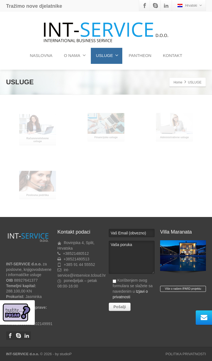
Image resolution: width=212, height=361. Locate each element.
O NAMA (75, 55)
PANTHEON (140, 55)
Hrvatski (189, 5)
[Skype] (155, 5)
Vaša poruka (132, 257)
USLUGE (107, 55)
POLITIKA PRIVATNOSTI (186, 354)
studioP (65, 354)
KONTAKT (172, 55)
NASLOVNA (41, 55)
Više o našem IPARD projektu (183, 288)
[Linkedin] (166, 5)
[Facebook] (144, 5)
